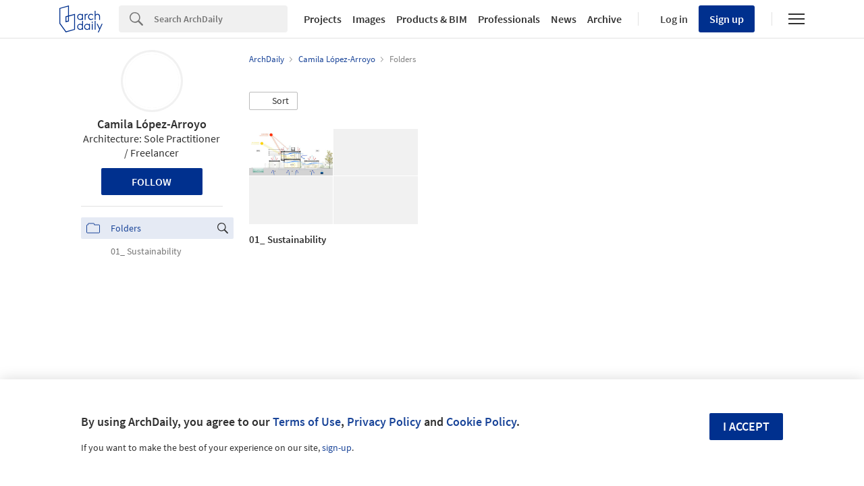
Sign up (726, 19)
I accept (746, 426)
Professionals (509, 19)
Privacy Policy (384, 421)
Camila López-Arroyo (152, 124)
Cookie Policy (481, 421)
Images (368, 19)
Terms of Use (307, 421)
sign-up (337, 447)
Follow (151, 181)
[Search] (221, 18)
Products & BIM (431, 19)
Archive (604, 19)
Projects (323, 19)
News (563, 19)
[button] (273, 101)
